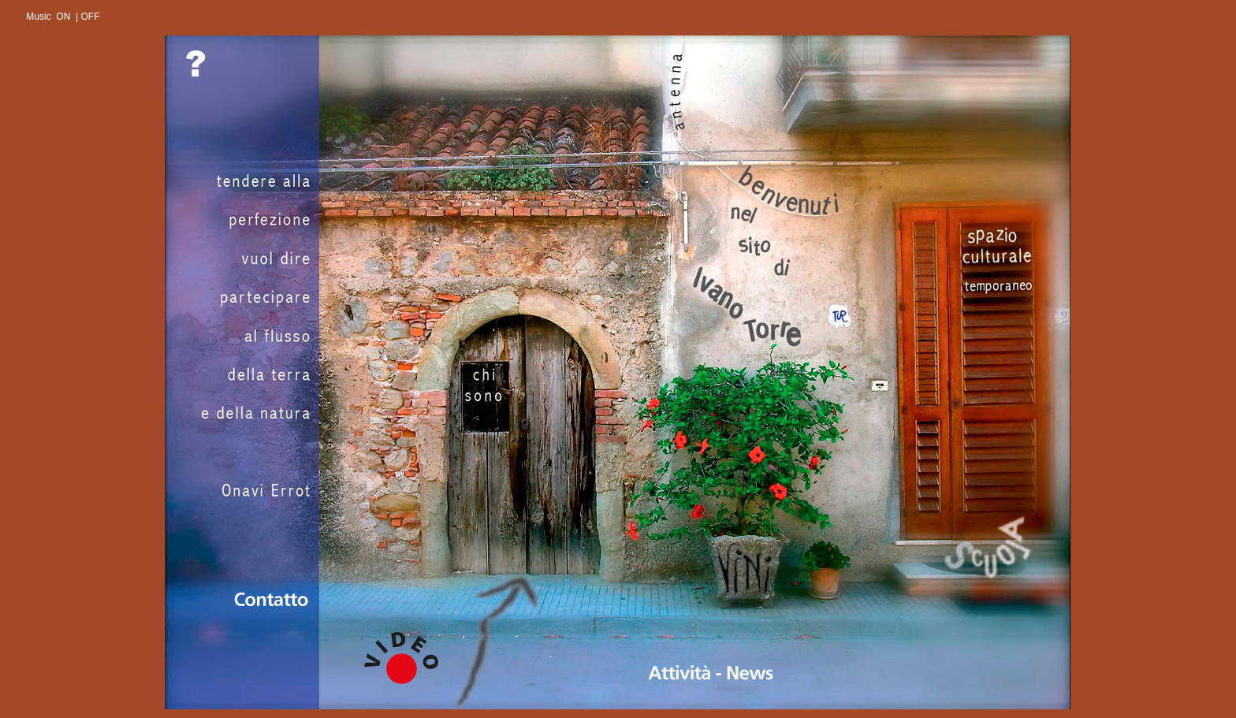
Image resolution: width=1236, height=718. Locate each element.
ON (63, 16)
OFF (89, 16)
